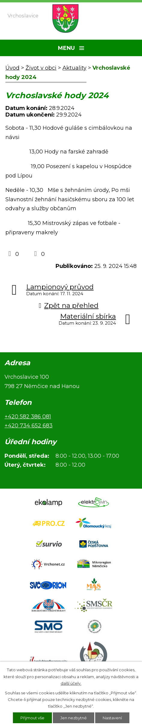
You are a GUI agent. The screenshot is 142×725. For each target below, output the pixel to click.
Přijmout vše (32, 717)
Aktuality (74, 68)
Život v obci (41, 68)
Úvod (12, 68)
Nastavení (112, 717)
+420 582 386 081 (28, 416)
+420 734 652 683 (29, 425)
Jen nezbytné (73, 717)
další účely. (71, 683)
